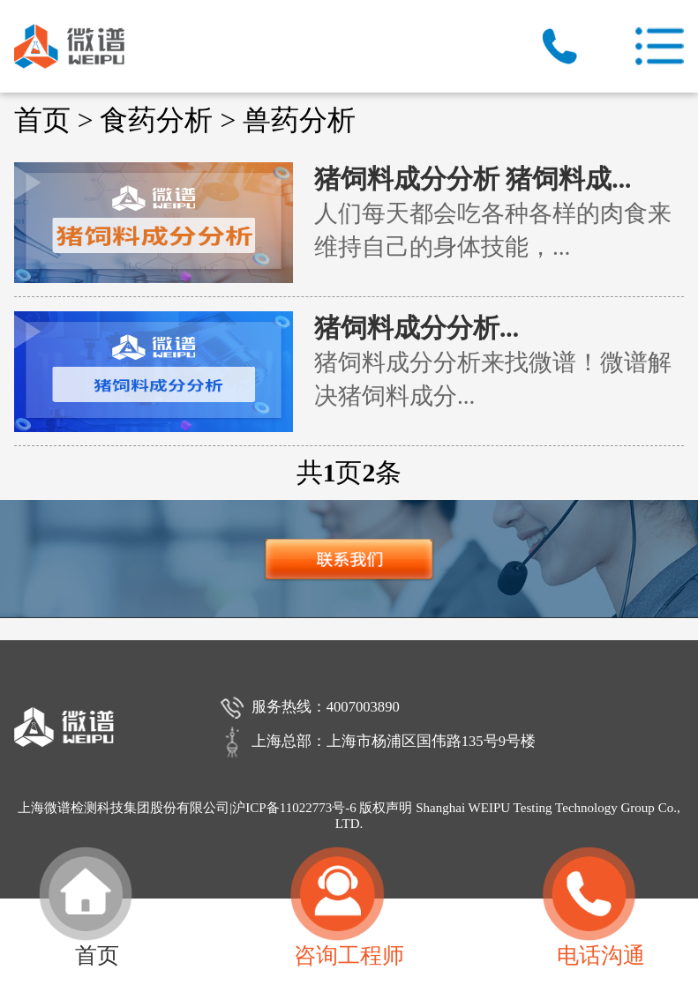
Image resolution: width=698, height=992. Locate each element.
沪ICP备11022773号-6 (294, 808)
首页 (42, 120)
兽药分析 (299, 120)
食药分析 (156, 120)
